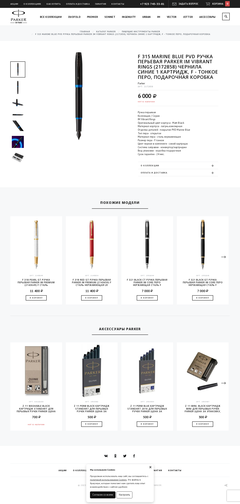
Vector (172, 17)
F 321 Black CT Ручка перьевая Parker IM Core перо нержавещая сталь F (147, 282)
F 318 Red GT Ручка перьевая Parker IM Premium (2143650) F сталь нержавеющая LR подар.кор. (91, 282)
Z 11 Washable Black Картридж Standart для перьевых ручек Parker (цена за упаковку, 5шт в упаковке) (36, 409)
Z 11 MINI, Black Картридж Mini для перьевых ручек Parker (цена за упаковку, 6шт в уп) (203, 409)
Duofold (74, 17)
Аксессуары (207, 17)
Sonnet (109, 17)
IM (158, 17)
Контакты (117, 3)
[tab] (178, 165)
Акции (14, 3)
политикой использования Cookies (108, 479)
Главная (85, 31)
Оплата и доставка (77, 3)
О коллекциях (32, 3)
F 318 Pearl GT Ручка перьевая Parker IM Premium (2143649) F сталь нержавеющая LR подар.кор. (36, 282)
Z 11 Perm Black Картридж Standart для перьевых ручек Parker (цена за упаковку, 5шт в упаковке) (91, 409)
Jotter (188, 17)
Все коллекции (51, 17)
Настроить (124, 494)
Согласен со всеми (102, 494)
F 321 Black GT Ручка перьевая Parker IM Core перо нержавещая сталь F (203, 282)
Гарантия (100, 3)
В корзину (36, 298)
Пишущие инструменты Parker (141, 31)
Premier (92, 17)
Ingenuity (129, 17)
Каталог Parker (106, 31)
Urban (146, 17)
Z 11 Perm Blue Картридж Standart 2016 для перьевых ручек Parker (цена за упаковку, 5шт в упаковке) (147, 409)
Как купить (53, 3)
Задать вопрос (189, 3)
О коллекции (178, 165)
